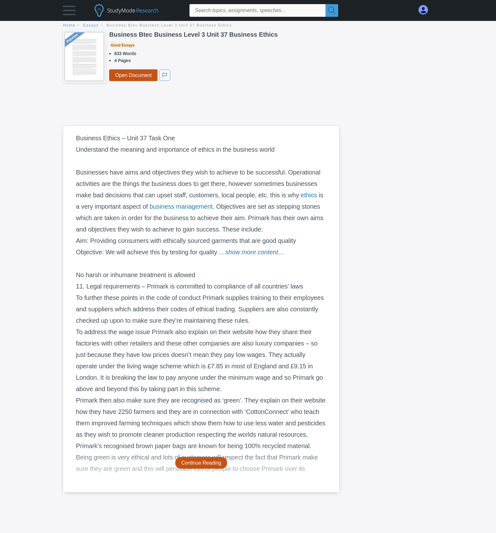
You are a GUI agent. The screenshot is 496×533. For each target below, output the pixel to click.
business (162, 206)
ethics (309, 195)
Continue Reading (201, 463)
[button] (69, 12)
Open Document (133, 75)
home (69, 25)
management (194, 206)
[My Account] (425, 10)
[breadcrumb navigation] (248, 25)
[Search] (332, 10)
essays (91, 25)
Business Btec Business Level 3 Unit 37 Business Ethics (169, 25)
